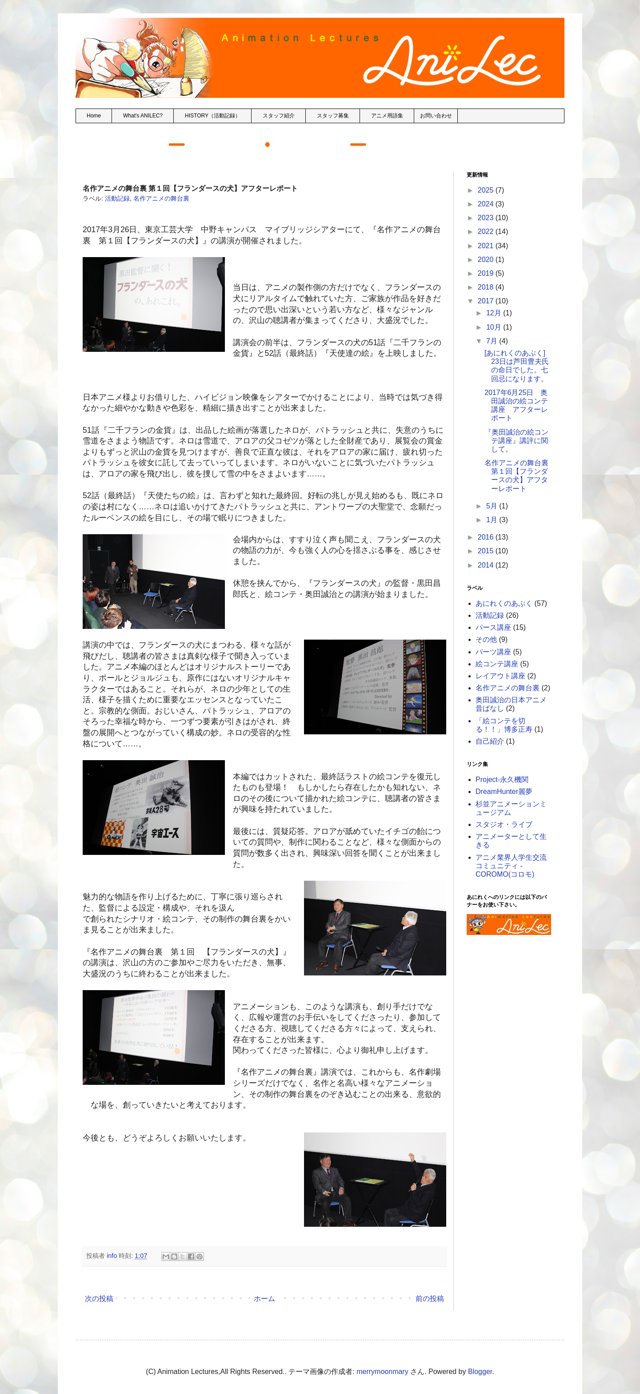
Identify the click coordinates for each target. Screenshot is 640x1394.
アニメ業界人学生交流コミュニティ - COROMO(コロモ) (511, 866)
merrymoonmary (382, 1371)
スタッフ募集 (333, 116)
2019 (487, 273)
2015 (487, 551)
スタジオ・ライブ (504, 824)
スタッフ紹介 (278, 116)
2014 (487, 565)
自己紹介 (490, 741)
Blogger (480, 1371)
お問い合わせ (436, 116)
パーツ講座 (493, 652)
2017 (487, 301)
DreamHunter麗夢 (504, 791)
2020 (487, 259)
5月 (492, 506)
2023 (487, 218)
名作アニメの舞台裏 (161, 198)
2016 (487, 537)
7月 (492, 341)
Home (93, 116)
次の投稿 (99, 1298)
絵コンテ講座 (497, 664)
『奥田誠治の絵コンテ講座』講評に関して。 (516, 440)
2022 (487, 231)
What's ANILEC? (143, 116)
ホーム (264, 1298)
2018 (487, 287)
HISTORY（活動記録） (213, 116)
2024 (487, 204)
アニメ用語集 (387, 116)
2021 (487, 246)
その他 (486, 639)
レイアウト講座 (500, 676)
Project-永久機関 (502, 779)
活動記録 (117, 198)
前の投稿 (430, 1298)
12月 (494, 313)
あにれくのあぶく (504, 603)
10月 (494, 327)
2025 (487, 190)
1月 (492, 520)
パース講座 (493, 627)
